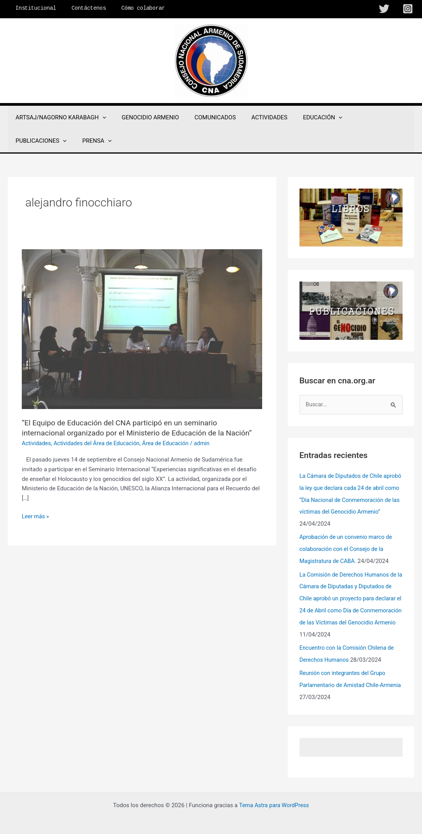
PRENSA (28, 140)
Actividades (37, 443)
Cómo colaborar (131, 8)
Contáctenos (82, 8)
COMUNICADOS (205, 117)
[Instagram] (408, 8)
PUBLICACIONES (361, 117)
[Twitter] (384, 8)
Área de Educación (171, 443)
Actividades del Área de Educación (99, 443)
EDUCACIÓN (305, 117)
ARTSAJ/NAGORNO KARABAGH (59, 117)
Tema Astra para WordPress (274, 799)
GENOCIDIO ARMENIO (144, 117)
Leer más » (36, 516)
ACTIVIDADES (256, 117)
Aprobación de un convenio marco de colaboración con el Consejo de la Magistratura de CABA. (347, 547)
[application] (100, 117)
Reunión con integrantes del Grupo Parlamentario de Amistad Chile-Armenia (344, 680)
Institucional (33, 8)
